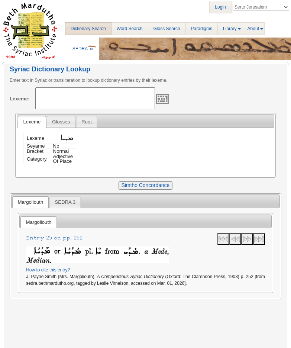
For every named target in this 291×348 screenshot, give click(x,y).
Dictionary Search (88, 28)
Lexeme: (20, 99)
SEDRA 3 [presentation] (65, 202)
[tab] (32, 122)
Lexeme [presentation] (32, 122)
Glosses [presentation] (61, 122)
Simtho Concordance (145, 185)
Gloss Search (166, 28)
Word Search (130, 28)
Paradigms (201, 28)
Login (220, 7)
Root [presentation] (86, 122)
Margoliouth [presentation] (30, 202)
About (253, 28)
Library (230, 28)
